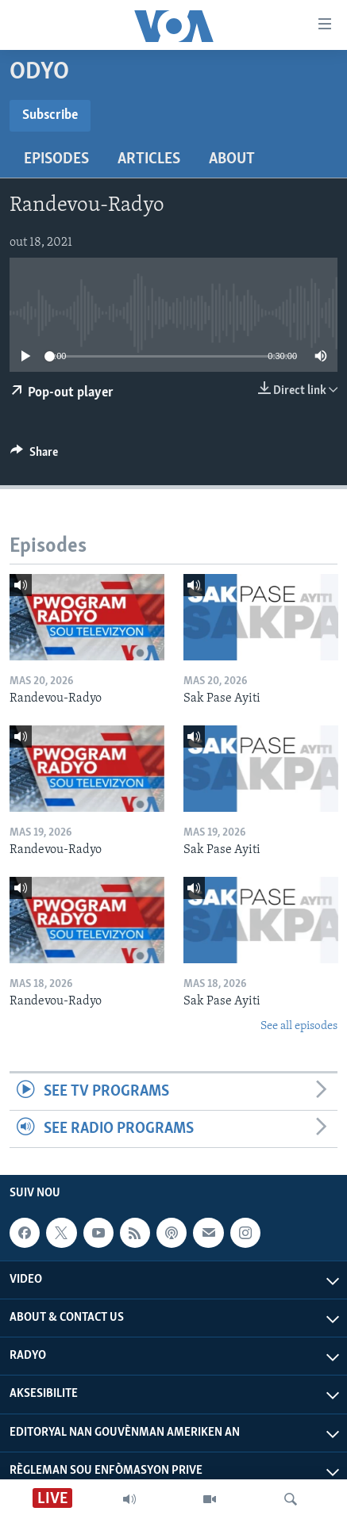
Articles (149, 159)
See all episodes (298, 1026)
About (232, 159)
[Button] (34, 456)
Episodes (56, 159)
